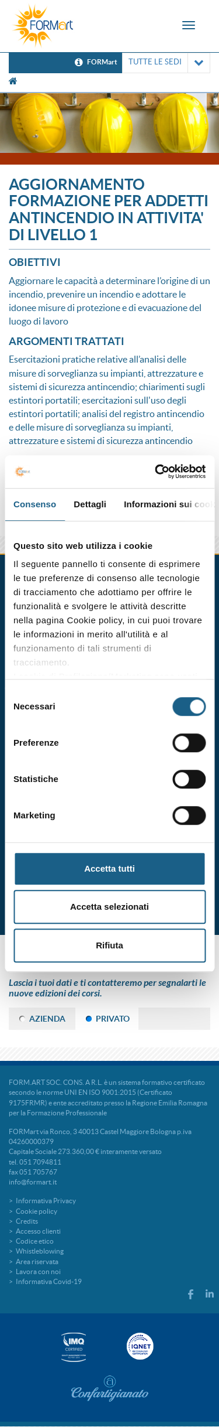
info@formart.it (33, 1182)
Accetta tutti (109, 868)
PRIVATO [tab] (113, 1018)
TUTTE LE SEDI (166, 63)
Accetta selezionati (109, 906)
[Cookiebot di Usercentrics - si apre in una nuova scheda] (156, 471)
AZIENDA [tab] (47, 1018)
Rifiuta (109, 945)
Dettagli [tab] (90, 504)
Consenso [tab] (34, 504)
